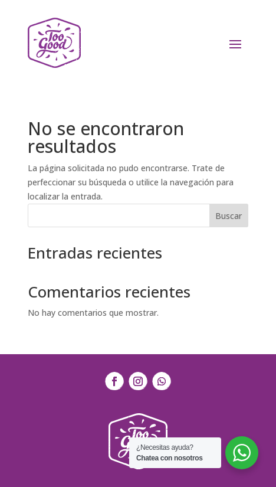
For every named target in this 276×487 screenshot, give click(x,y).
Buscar (228, 215)
